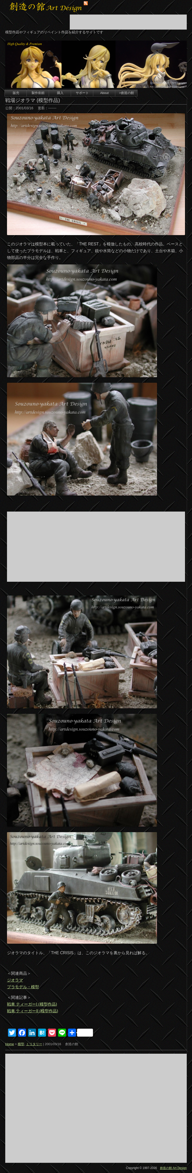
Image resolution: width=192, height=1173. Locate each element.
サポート (82, 93)
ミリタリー (34, 1044)
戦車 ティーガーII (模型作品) (32, 1011)
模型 (21, 1044)
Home (9, 1044)
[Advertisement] (128, 22)
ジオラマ (15, 980)
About (104, 93)
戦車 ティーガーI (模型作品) (32, 1004)
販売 (16, 93)
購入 (60, 93)
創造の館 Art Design (173, 1168)
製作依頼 (38, 93)
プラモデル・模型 (23, 987)
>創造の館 (126, 93)
